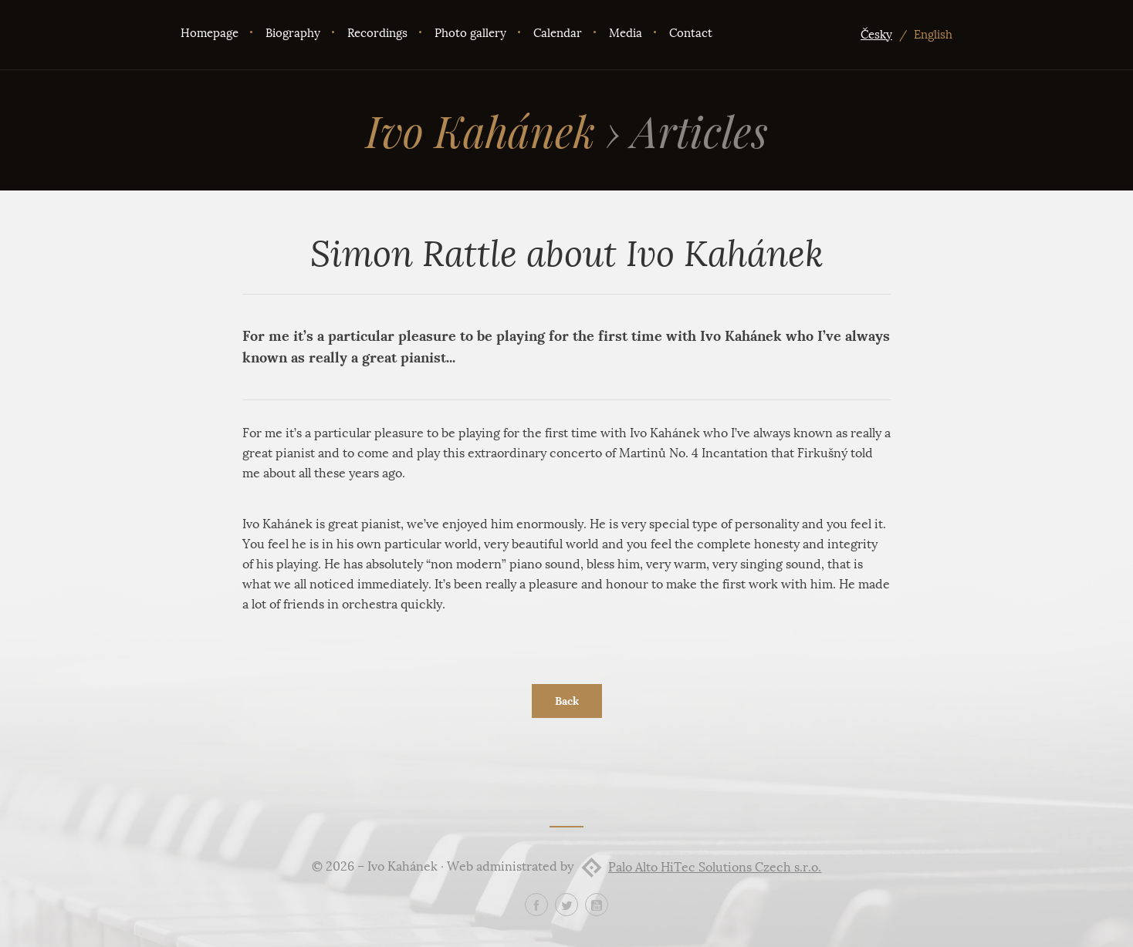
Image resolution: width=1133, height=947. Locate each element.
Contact (690, 33)
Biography (292, 33)
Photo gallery (470, 33)
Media (625, 33)
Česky (876, 35)
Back (567, 701)
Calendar (557, 33)
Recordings (377, 33)
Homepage (209, 33)
